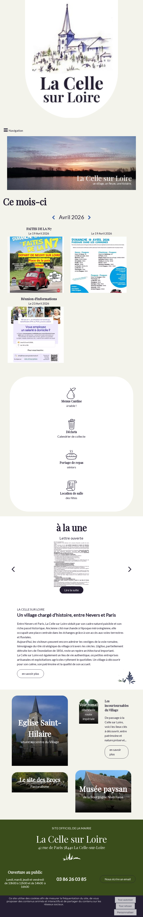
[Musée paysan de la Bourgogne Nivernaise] (103, 791)
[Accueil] (71, 23)
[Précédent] (13, 569)
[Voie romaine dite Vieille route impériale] (88, 711)
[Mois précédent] (53, 217)
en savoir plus (30, 673)
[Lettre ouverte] (71, 564)
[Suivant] (130, 569)
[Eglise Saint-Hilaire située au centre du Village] (40, 731)
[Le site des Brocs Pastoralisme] (40, 782)
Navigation (16, 130)
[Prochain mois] (89, 217)
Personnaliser (125, 912)
